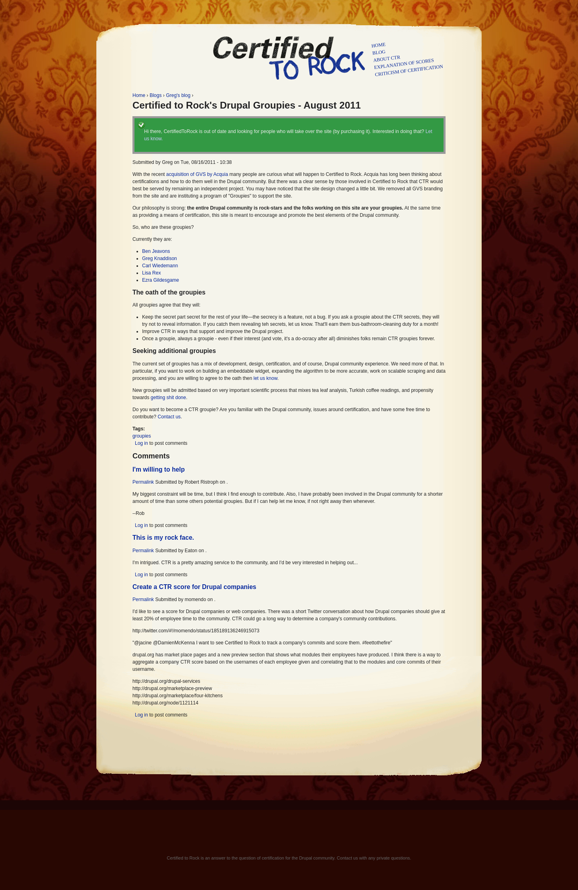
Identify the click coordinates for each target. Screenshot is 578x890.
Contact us (169, 417)
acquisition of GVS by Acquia (197, 174)
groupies (141, 436)
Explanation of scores (404, 63)
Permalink (143, 482)
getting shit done (168, 397)
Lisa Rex (151, 273)
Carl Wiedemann (160, 265)
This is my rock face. (163, 537)
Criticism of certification (408, 70)
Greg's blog (178, 95)
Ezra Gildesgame (160, 280)
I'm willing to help (158, 469)
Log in (141, 443)
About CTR (387, 58)
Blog (379, 52)
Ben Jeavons (156, 251)
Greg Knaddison (159, 258)
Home (378, 44)
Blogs (156, 95)
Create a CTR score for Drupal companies (194, 586)
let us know (265, 378)
